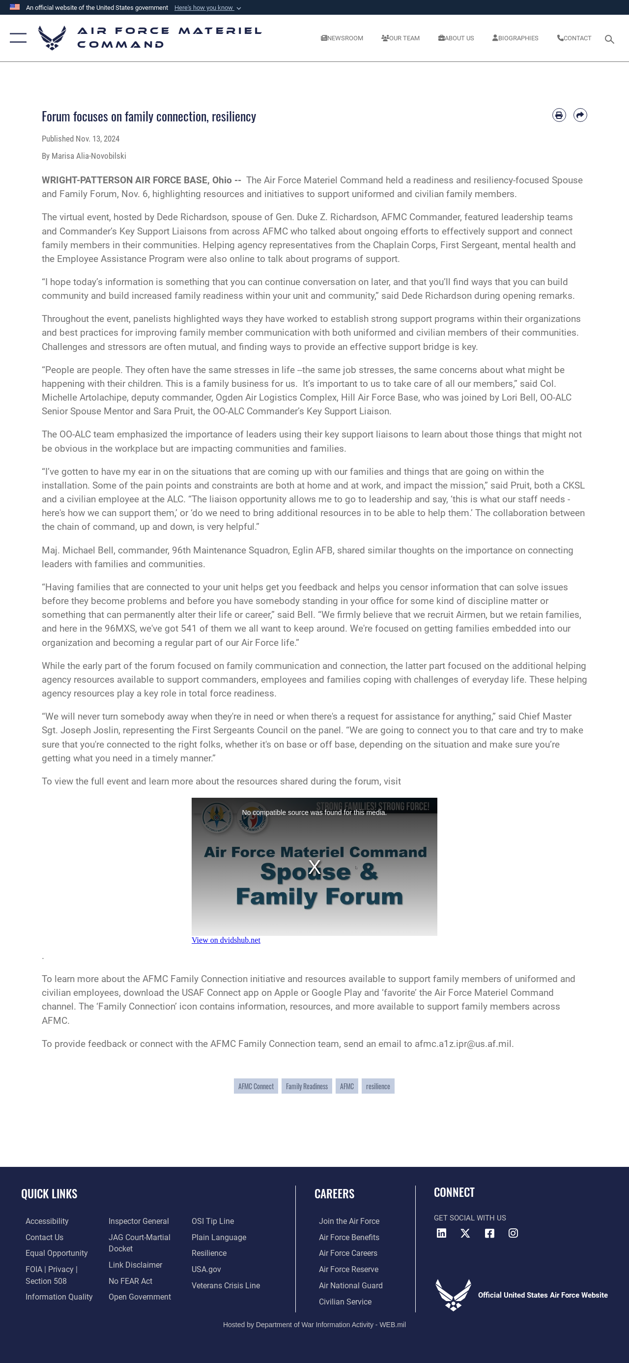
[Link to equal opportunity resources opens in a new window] (50, 1252)
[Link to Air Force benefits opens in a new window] (343, 1237)
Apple (286, 992)
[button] (208, 8)
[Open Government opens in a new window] (136, 1295)
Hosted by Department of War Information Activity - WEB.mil (314, 1323)
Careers (334, 1194)
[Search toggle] (611, 38)
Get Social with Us (470, 1218)
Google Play (337, 992)
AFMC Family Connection (195, 979)
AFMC (347, 1086)
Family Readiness (307, 1086)
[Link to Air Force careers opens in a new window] (343, 1252)
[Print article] (559, 115)
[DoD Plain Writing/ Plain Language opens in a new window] (218, 1237)
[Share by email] (580, 115)
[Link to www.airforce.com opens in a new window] (343, 1221)
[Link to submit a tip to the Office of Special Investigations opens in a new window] (212, 1221)
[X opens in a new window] (465, 1233)
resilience (378, 1086)
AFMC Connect (256, 1086)
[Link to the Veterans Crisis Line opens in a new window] (226, 1284)
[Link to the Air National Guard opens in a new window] (344, 1284)
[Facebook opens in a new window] (489, 1233)
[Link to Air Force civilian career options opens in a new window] (339, 1300)
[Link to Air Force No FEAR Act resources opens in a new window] (128, 1279)
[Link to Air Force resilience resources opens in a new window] (210, 1252)
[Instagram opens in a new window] (513, 1233)
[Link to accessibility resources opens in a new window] (42, 1221)
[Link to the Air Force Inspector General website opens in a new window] (136, 1221)
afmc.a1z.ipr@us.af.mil (463, 1044)
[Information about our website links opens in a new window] (132, 1263)
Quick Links (49, 1194)
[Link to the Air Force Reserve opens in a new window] (343, 1268)
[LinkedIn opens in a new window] (441, 1233)
